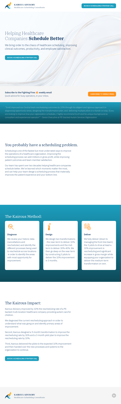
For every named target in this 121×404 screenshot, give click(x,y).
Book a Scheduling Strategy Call (99, 6)
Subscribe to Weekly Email (102, 94)
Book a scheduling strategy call (22, 58)
